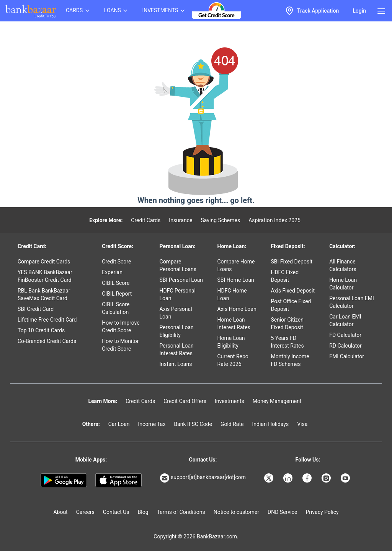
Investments (229, 401)
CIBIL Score (115, 283)
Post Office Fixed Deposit (291, 305)
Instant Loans (176, 364)
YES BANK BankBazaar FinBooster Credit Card (45, 276)
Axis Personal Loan (176, 313)
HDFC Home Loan (232, 294)
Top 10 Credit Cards (41, 330)
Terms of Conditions (181, 512)
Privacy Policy (321, 512)
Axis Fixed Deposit (293, 291)
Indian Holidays (270, 424)
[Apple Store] (118, 480)
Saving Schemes (220, 220)
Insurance (180, 220)
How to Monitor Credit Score (120, 345)
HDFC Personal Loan (178, 294)
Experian (112, 272)
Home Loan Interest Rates (233, 323)
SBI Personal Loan (181, 280)
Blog (143, 512)
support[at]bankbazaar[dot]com (203, 478)
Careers (85, 512)
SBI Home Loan (235, 280)
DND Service (282, 512)
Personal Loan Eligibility (177, 331)
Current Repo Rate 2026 (232, 360)
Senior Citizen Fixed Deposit (287, 323)
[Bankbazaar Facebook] (307, 478)
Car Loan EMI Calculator (345, 320)
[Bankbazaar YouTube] (346, 478)
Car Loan (119, 424)
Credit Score (116, 261)
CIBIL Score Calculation (115, 308)
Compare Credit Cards (44, 261)
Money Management (277, 401)
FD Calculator (345, 335)
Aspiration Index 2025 (274, 220)
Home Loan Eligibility (231, 342)
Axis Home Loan (236, 309)
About (60, 512)
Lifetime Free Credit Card (47, 320)
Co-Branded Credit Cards (47, 341)
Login (359, 11)
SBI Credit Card (36, 309)
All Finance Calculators (342, 265)
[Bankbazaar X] (269, 478)
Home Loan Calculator (343, 284)
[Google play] (64, 480)
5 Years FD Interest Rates (287, 342)
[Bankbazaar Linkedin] (288, 478)
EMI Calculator (346, 356)
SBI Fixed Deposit (291, 261)
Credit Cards (145, 220)
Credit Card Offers (184, 401)
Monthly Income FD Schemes (290, 360)
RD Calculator (345, 346)
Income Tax (152, 424)
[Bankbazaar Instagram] (327, 478)
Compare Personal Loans (178, 265)
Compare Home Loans (236, 265)
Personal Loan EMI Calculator (351, 302)
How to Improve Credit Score (120, 326)
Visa (302, 424)
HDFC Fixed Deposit (285, 276)
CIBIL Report (117, 294)
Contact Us (116, 512)
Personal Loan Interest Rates (177, 349)
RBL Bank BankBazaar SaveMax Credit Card (44, 294)
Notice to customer (236, 512)
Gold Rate (232, 424)
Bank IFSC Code (193, 424)
